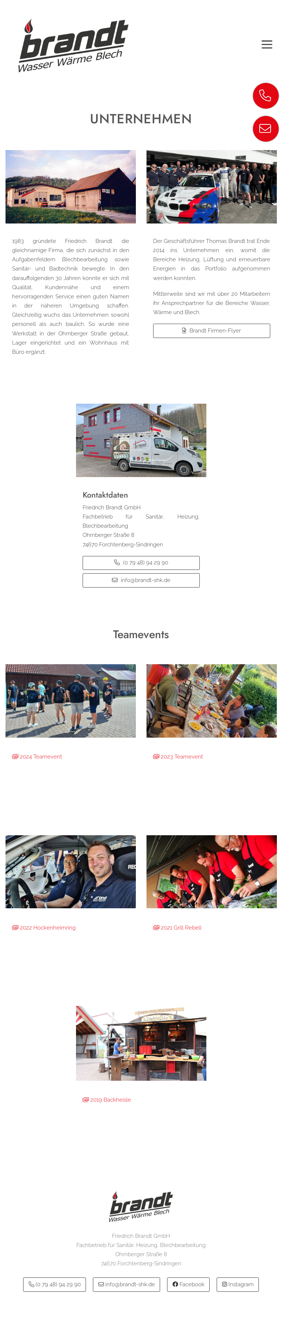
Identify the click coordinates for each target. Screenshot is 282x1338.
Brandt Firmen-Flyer (211, 330)
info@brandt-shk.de (141, 580)
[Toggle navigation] (267, 45)
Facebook (189, 1284)
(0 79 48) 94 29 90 (141, 562)
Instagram (238, 1284)
